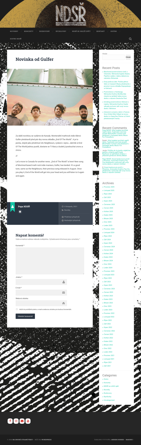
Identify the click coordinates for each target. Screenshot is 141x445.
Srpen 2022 (108, 328)
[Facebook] (10, 421)
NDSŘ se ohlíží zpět (81, 31)
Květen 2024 (108, 254)
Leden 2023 (108, 310)
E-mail (19, 289)
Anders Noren (117, 440)
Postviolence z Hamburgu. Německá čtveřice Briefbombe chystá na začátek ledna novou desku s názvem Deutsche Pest (115, 95)
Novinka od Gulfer (35, 59)
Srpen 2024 (108, 243)
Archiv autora (20, 212)
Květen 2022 (108, 338)
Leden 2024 (108, 268)
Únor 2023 (107, 306)
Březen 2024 (108, 261)
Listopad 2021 (109, 359)
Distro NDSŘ (15, 39)
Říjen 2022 (108, 321)
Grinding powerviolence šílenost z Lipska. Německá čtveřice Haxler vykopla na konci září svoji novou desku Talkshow (116, 105)
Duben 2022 (108, 342)
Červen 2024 (108, 250)
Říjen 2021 (108, 363)
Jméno (19, 278)
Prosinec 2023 (109, 271)
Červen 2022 (108, 335)
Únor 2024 (107, 264)
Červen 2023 (108, 292)
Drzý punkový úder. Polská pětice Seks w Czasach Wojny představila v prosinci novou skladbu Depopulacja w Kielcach (117, 85)
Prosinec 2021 (109, 356)
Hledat (104, 54)
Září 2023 (107, 282)
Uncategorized (109, 400)
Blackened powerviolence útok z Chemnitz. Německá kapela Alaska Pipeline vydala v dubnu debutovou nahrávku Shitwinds (117, 75)
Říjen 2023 (108, 278)
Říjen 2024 (108, 236)
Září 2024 (107, 240)
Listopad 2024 (109, 233)
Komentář (20, 246)
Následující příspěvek (72, 221)
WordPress (47, 440)
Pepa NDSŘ (106, 131)
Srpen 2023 (108, 285)
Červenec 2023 (109, 289)
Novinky (14, 31)
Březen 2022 (108, 345)
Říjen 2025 (108, 194)
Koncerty (28, 31)
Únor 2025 (107, 222)
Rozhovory (44, 31)
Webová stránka (22, 299)
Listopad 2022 (109, 317)
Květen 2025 (108, 212)
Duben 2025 (108, 215)
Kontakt (100, 31)
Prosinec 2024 (109, 229)
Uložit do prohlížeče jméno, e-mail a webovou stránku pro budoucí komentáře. (45, 310)
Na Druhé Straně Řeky (23, 440)
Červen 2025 (108, 208)
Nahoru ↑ (130, 440)
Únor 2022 (107, 349)
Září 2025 (107, 198)
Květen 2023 (108, 296)
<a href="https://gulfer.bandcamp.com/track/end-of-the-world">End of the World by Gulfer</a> (50, 186)
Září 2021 (107, 366)
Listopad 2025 (109, 191)
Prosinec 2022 (109, 313)
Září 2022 (107, 324)
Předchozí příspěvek (72, 217)
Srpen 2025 (108, 201)
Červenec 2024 (109, 247)
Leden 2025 (108, 226)
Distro (114, 31)
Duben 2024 (108, 257)
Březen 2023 (108, 303)
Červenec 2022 (109, 331)
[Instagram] (16, 421)
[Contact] (22, 421)
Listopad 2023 (109, 275)
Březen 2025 (108, 219)
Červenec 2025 (109, 205)
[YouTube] (28, 421)
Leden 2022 (108, 352)
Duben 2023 (108, 299)
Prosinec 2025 (109, 187)
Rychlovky (61, 31)
